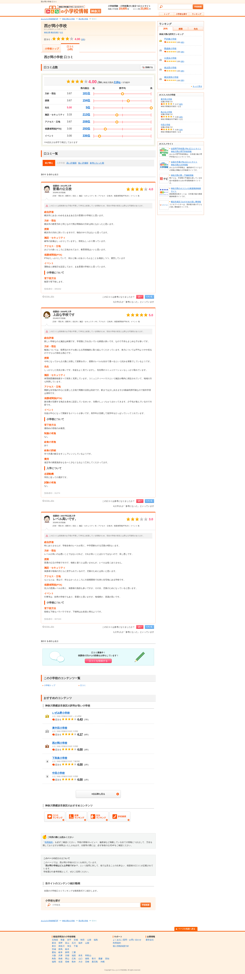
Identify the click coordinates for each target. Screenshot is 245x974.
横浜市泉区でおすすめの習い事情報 (186, 202)
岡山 (67, 958)
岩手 (69, 940)
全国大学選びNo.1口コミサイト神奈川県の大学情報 (184, 163)
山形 (89, 940)
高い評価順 (71, 163)
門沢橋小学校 (170, 39)
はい (140, 296)
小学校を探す (181, 14)
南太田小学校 (170, 67)
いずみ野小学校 (61, 713)
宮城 (76, 940)
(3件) (182, 52)
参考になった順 (97, 163)
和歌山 (88, 955)
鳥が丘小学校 (166, 112)
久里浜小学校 (170, 58)
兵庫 (60, 955)
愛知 (54, 952)
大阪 (54, 955)
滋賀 (74, 955)
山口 (80, 958)
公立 (61, 32)
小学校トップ (52, 48)
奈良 (80, 955)
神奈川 (61, 946)
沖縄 (102, 962)
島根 (60, 958)
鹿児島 (95, 962)
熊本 (74, 962)
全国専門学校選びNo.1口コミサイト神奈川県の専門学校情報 (186, 150)
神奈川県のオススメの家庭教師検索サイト (186, 189)
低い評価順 (83, 163)
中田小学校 (58, 773)
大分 (80, 962)
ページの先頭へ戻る (186, 929)
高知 (107, 958)
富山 (67, 943)
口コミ (83, 685)
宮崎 (87, 962)
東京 (54, 946)
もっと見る (197, 86)
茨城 (54, 949)
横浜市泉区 (55, 32)
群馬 (60, 949)
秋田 (82, 940)
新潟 (54, 943)
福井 (80, 943)
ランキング (196, 14)
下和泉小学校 (59, 758)
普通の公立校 (62, 189)
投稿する (149, 67)
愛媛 (100, 958)
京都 (67, 955)
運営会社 (150, 940)
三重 (74, 952)
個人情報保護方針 (121, 946)
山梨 (87, 943)
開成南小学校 (170, 48)
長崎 (67, 962)
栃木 (67, 949)
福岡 (54, 962)
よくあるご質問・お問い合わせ (127, 940)
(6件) (181, 104)
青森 (62, 940)
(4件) (182, 42)
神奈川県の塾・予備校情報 (182, 175)
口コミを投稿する (98, 661)
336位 (86, 136)
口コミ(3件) (70, 48)
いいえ (149, 296)
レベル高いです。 (65, 519)
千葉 (76, 946)
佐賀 (60, 962)
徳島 (87, 958)
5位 (88, 107)
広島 (74, 958)
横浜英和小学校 (171, 77)
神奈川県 (47, 32)
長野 (60, 943)
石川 (74, 943)
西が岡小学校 (59, 743)
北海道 (55, 940)
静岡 (67, 952)
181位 (86, 93)
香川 (94, 958)
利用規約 (49, 842)
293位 (86, 128)
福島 (96, 940)
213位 (86, 114)
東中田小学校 (59, 728)
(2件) (181, 117)
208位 (86, 121)
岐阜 (60, 952)
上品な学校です (64, 314)
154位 (86, 100)
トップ (166, 14)
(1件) (181, 130)
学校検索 (198, 7)
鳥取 (54, 958)
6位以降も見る (98, 794)
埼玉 (69, 946)
